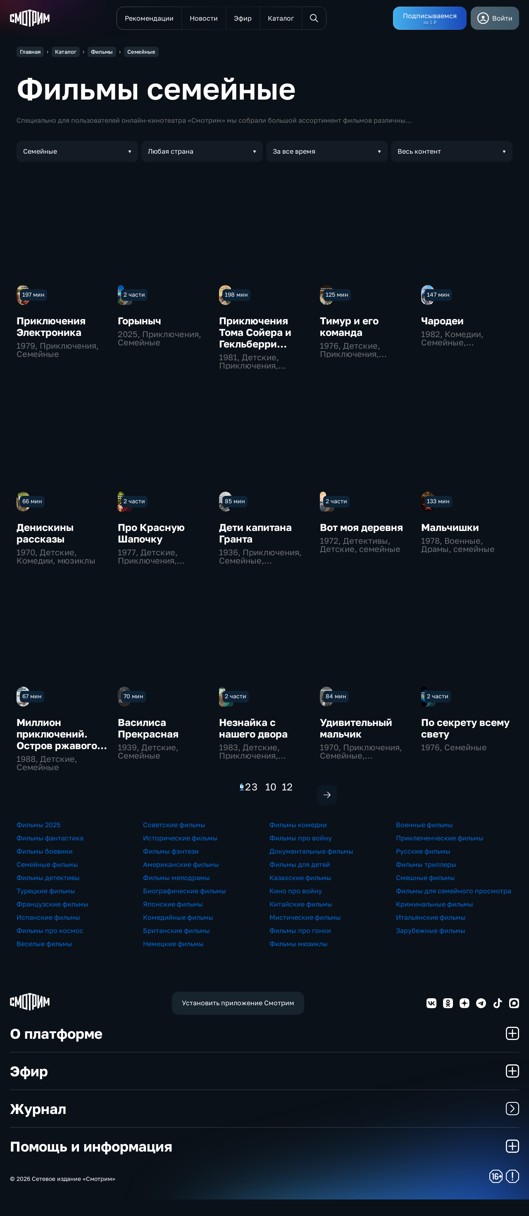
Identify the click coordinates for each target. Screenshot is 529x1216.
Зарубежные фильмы (430, 947)
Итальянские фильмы (431, 934)
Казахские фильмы (300, 894)
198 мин (236, 294)
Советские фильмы (174, 841)
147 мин (438, 294)
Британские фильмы (176, 947)
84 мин (336, 696)
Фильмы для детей (299, 881)
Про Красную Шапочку (151, 533)
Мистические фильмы (305, 934)
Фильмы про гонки (300, 947)
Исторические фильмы (180, 854)
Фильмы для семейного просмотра (453, 907)
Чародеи (442, 320)
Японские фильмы (173, 920)
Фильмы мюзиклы (298, 960)
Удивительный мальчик (356, 728)
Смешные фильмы (425, 894)
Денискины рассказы (45, 533)
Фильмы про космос (50, 947)
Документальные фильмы (311, 868)
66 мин (32, 500)
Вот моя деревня (361, 527)
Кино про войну (295, 907)
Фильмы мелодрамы (176, 894)
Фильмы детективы (48, 894)
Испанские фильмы (48, 934)
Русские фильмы (423, 868)
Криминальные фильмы (434, 920)
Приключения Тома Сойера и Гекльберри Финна (255, 337)
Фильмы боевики (45, 868)
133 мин (438, 500)
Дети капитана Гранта (255, 533)
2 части (134, 294)
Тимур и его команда (349, 326)
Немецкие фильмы (173, 960)
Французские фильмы (52, 920)
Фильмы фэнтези (171, 868)
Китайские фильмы (300, 920)
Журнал (264, 1125)
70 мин (133, 696)
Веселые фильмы (44, 960)
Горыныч (139, 320)
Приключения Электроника (51, 326)
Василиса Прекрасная (148, 728)
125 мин (337, 294)
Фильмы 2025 (38, 841)
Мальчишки (450, 527)
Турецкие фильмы (46, 907)
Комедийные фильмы (178, 934)
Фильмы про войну (300, 854)
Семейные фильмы (47, 881)
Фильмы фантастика (50, 854)
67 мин (32, 696)
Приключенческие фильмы (440, 854)
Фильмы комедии (298, 841)
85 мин (235, 500)
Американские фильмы (181, 881)
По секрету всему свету (465, 728)
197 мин (33, 294)
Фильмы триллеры (426, 881)
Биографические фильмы (184, 907)
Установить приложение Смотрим (238, 1020)
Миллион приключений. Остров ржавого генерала (57, 739)
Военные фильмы (424, 841)
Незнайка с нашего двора (253, 728)
